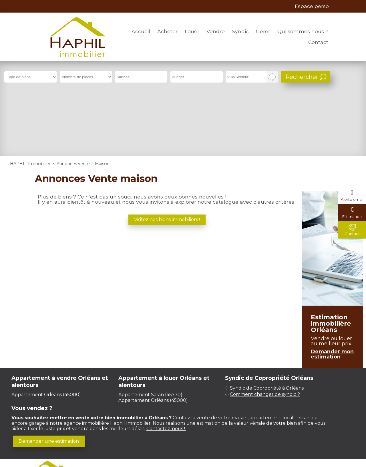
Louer (192, 31)
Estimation (352, 216)
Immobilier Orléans (223, 441)
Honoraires (189, 414)
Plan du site (223, 414)
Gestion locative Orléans (178, 441)
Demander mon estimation (332, 290)
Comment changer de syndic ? (265, 331)
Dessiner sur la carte (272, 77)
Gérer (263, 31)
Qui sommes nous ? (302, 31)
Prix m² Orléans (259, 441)
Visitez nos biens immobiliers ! (167, 156)
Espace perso (312, 6)
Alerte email (352, 199)
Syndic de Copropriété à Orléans (267, 324)
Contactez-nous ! (166, 365)
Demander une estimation (49, 377)
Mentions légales (147, 414)
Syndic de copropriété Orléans (121, 441)
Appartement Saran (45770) (150, 331)
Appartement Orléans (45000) (46, 331)
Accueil (141, 31)
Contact (318, 42)
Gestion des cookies (183, 419)
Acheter (167, 31)
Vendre (215, 31)
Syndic (240, 31)
